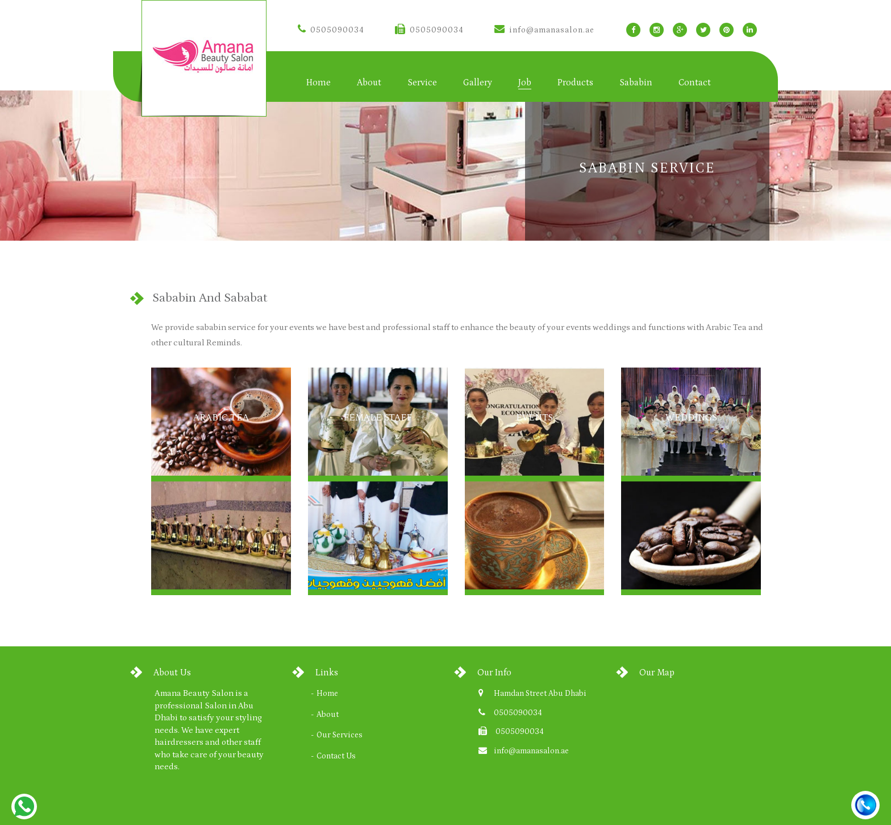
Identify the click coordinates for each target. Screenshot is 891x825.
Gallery (477, 82)
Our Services (340, 735)
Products (575, 82)
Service (422, 82)
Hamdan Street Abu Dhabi (540, 693)
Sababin (635, 82)
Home (318, 82)
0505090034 (331, 30)
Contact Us (336, 756)
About (369, 82)
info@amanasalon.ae (544, 30)
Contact (694, 82)
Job (524, 82)
